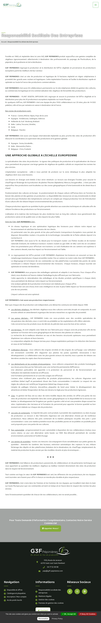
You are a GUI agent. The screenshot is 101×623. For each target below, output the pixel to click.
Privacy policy (57, 619)
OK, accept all (69, 614)
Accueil (3, 42)
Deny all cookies (87, 614)
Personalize (43, 619)
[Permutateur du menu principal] (95, 4)
